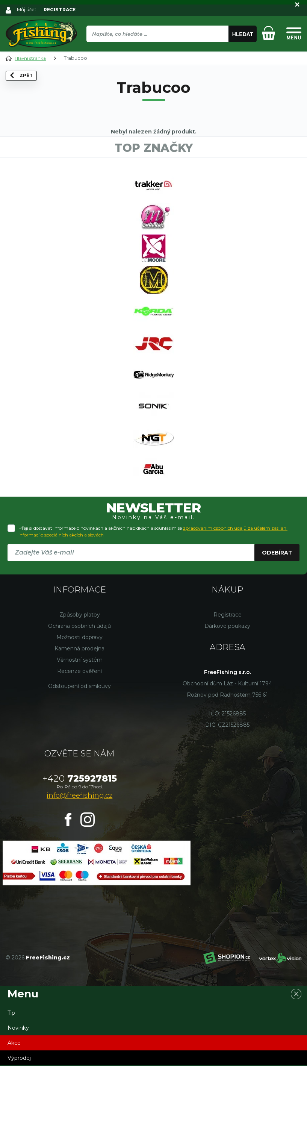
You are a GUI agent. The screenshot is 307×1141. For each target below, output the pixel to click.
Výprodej (19, 1133)
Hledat (242, 34)
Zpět (24, 87)
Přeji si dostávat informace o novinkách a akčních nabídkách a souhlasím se (152, 606)
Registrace (227, 689)
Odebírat (277, 627)
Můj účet (27, 9)
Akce (14, 1118)
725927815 (79, 853)
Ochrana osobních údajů (79, 701)
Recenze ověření (79, 746)
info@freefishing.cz (79, 871)
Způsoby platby (79, 689)
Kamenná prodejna (79, 723)
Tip (11, 1088)
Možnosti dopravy (79, 712)
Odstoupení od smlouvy (79, 761)
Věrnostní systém (80, 735)
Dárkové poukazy (227, 701)
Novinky (18, 1103)
